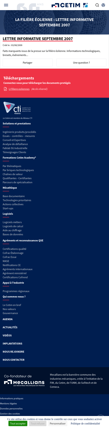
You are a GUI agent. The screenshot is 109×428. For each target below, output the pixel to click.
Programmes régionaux (16, 291)
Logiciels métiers (12, 222)
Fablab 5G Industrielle (15, 148)
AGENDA (7, 319)
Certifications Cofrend (15, 277)
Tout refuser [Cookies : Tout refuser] (38, 423)
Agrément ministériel (14, 273)
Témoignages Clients (14, 152)
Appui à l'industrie (13, 282)
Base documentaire (14, 196)
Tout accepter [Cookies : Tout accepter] (18, 423)
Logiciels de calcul (13, 226)
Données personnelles (11, 408)
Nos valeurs (9, 309)
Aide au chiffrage (12, 230)
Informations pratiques (11, 398)
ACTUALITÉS (10, 327)
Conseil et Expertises (14, 140)
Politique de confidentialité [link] (85, 423)
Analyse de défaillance (15, 144)
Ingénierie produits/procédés (19, 132)
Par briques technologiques (18, 170)
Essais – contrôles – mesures (19, 136)
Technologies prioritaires (17, 200)
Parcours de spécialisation (17, 182)
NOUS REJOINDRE (13, 351)
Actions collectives (13, 204)
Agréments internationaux (17, 269)
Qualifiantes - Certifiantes (17, 178)
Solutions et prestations (17, 123)
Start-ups (8, 208)
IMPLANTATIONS (12, 343)
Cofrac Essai (9, 257)
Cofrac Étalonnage (13, 253)
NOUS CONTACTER (13, 359)
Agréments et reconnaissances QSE (23, 240)
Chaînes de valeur (13, 174)
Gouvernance (10, 313)
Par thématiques (12, 166)
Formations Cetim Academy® (19, 157)
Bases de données (13, 234)
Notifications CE (12, 265)
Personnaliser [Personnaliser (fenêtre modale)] (58, 423)
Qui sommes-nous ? (14, 296)
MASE (6, 261)
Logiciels (8, 213)
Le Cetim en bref (12, 305)
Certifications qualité (14, 249)
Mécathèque (10, 187)
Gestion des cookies (10, 413)
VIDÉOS (7, 335)
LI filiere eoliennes (19, 89)
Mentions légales (8, 403)
